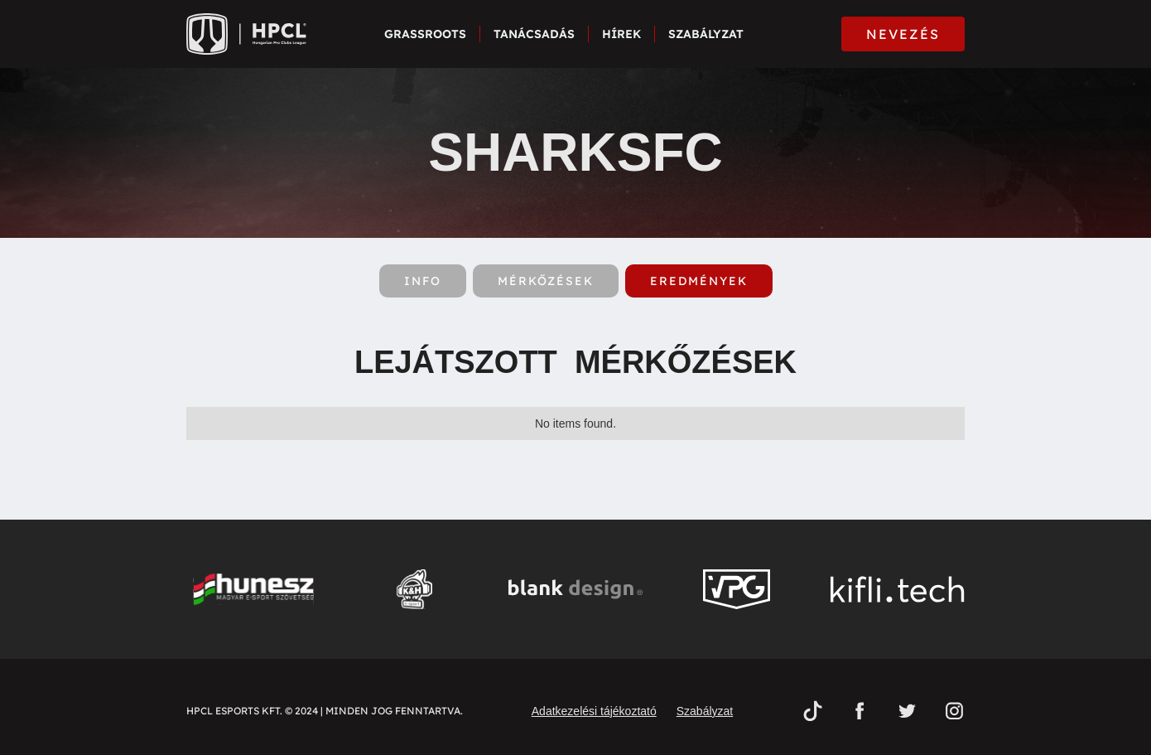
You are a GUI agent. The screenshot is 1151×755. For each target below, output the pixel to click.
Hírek (621, 34)
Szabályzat (706, 34)
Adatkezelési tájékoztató (594, 711)
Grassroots (425, 34)
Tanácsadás (534, 34)
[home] (246, 34)
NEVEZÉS (903, 34)
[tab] (422, 281)
